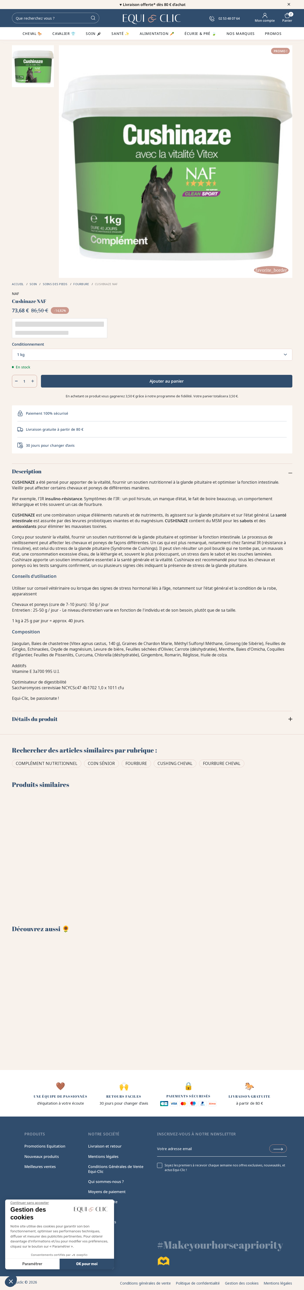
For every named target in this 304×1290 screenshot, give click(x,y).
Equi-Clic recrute (102, 1201)
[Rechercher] (55, 18)
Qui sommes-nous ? (106, 1181)
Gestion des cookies (242, 1283)
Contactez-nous (102, 1221)
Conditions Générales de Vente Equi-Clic (115, 1169)
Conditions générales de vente (145, 1283)
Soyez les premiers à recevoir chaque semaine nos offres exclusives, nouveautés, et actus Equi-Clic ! (225, 1167)
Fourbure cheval (221, 763)
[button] (11, 1281)
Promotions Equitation (44, 1146)
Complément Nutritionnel (46, 763)
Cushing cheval (175, 763)
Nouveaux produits (41, 1156)
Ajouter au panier (167, 381)
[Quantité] (24, 381)
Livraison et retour (105, 1146)
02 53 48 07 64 (224, 18)
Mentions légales (103, 1156)
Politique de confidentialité (198, 1283)
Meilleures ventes (40, 1166)
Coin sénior (101, 763)
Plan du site (98, 1211)
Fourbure (136, 763)
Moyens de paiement (107, 1191)
